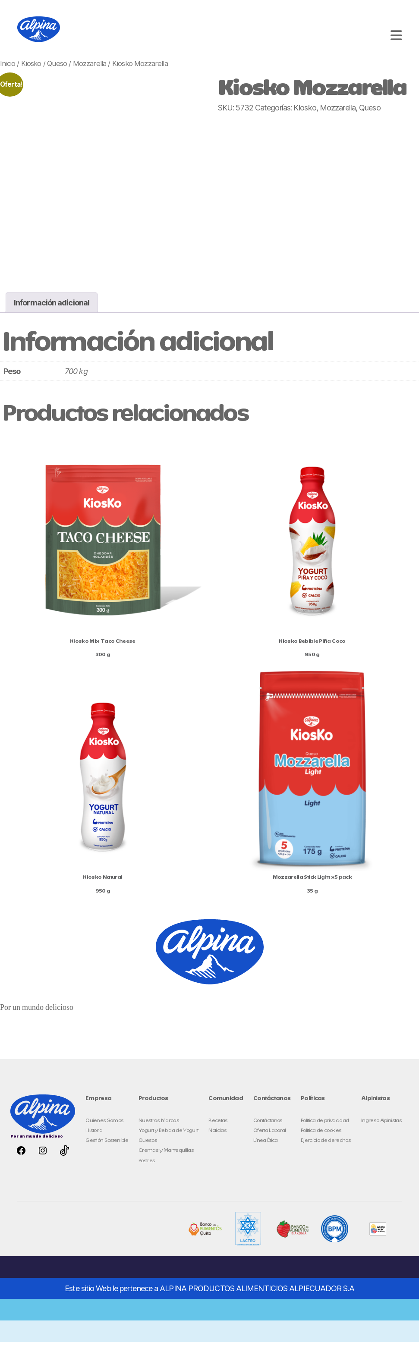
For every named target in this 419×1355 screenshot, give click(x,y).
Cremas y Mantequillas (166, 1163)
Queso (57, 76)
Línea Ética (265, 1153)
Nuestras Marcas (159, 1133)
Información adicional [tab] (51, 315)
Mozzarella (90, 76)
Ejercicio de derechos (326, 1153)
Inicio (7, 76)
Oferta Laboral (269, 1143)
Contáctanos (268, 1133)
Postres (147, 1173)
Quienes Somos (104, 1133)
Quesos (148, 1153)
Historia (94, 1143)
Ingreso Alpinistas (381, 1133)
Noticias (217, 1143)
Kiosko (31, 76)
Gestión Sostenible (106, 1153)
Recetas (217, 1133)
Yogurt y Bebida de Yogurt (168, 1143)
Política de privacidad (325, 1133)
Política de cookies (321, 1143)
